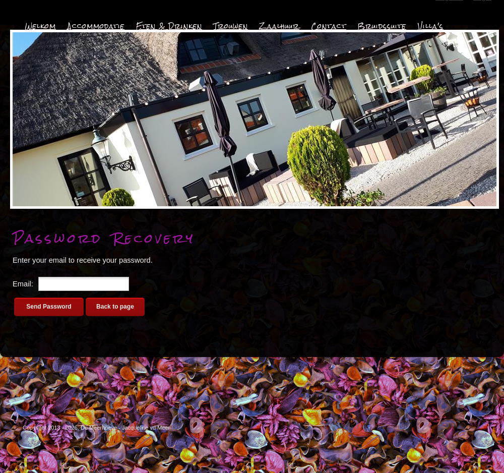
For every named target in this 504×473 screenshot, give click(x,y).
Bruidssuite (382, 26)
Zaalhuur (279, 26)
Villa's (431, 26)
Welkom (40, 26)
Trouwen (231, 26)
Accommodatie (96, 26)
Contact (328, 26)
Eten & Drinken (169, 26)
